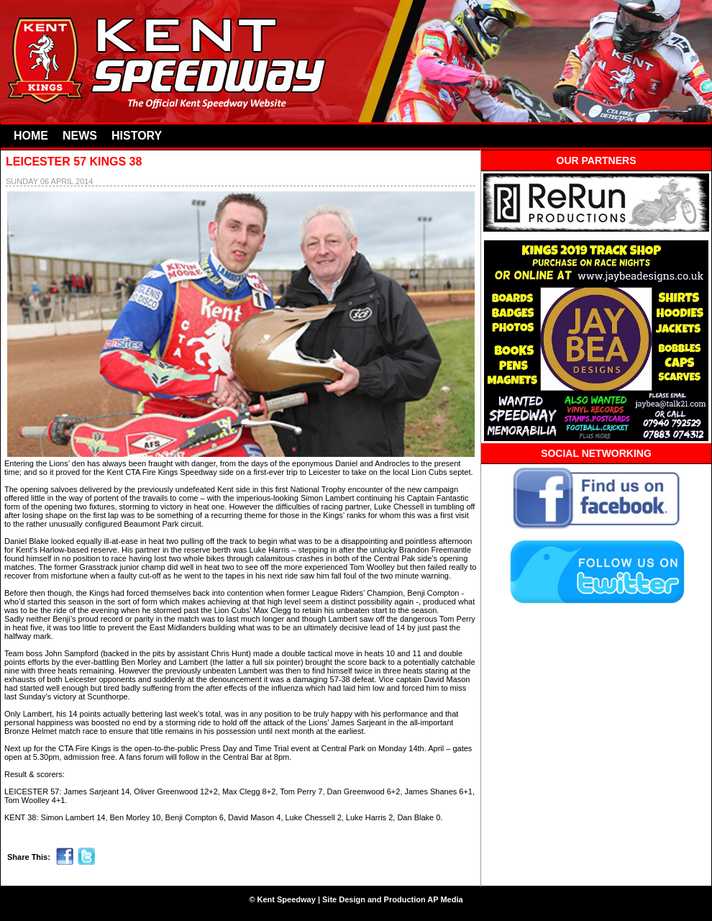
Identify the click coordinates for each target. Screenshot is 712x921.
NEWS (80, 136)
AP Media (444, 899)
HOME (31, 136)
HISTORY (136, 136)
